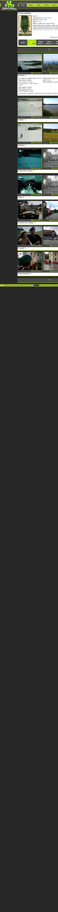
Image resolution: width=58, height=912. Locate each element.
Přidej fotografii (48, 93)
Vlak (20, 197)
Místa (30, 5)
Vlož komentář (39, 93)
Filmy (23, 5)
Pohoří (21, 75)
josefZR (29, 87)
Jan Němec (47, 25)
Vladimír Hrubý (37, 26)
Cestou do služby (26, 223)
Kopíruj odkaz (22, 93)
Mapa (38, 5)
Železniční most (25, 171)
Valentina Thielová (38, 28)
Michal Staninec (46, 26)
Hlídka (21, 120)
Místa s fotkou (49, 42)
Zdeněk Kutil (40, 25)
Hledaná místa (40, 42)
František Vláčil (41, 23)
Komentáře (30, 93)
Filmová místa (32, 42)
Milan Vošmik (50, 23)
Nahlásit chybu (7, 285)
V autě (21, 248)
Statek (21, 145)
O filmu (23, 42)
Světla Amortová (48, 28)
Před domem (24, 274)
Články (46, 5)
